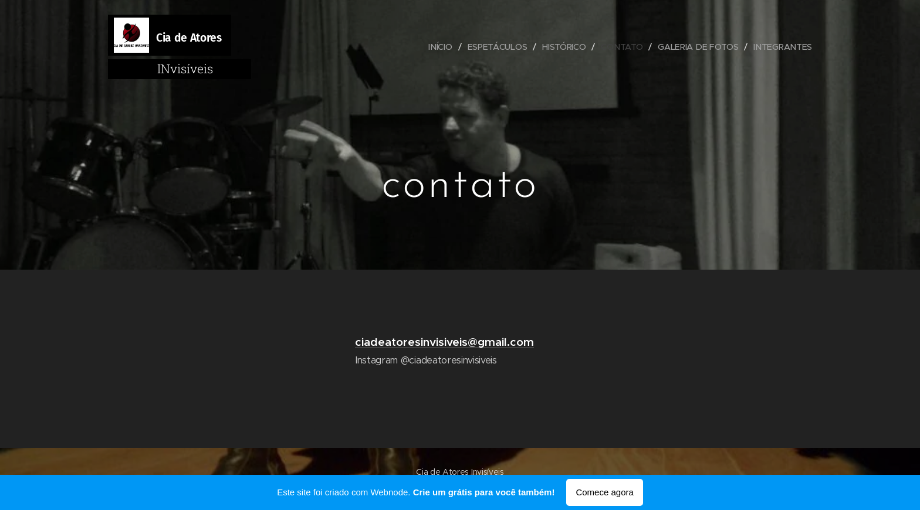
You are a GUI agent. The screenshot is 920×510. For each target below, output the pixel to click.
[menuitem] (442, 47)
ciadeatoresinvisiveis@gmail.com (444, 342)
